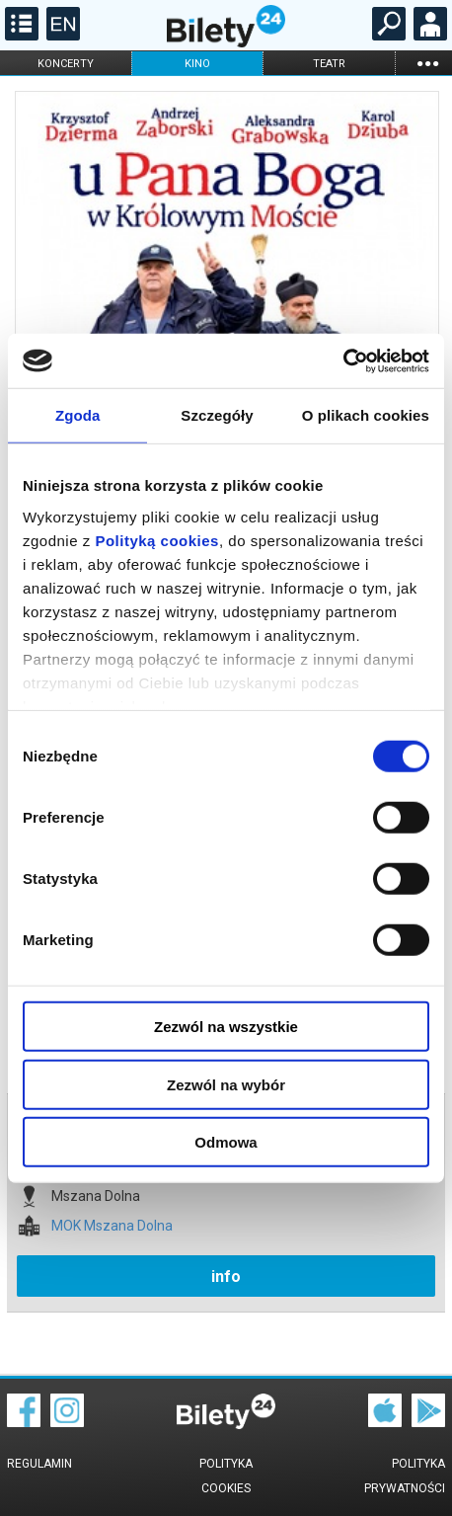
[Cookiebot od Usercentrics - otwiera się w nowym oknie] (343, 360)
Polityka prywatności (404, 1476)
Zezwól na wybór (226, 1084)
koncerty (66, 63)
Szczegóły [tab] (217, 415)
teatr (329, 63)
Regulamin (39, 1464)
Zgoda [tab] (78, 415)
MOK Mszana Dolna (112, 1226)
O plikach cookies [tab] (365, 415)
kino (197, 63)
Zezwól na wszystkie (226, 1026)
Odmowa (225, 1142)
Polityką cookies (157, 539)
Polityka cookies (226, 1476)
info (226, 1276)
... (427, 62)
